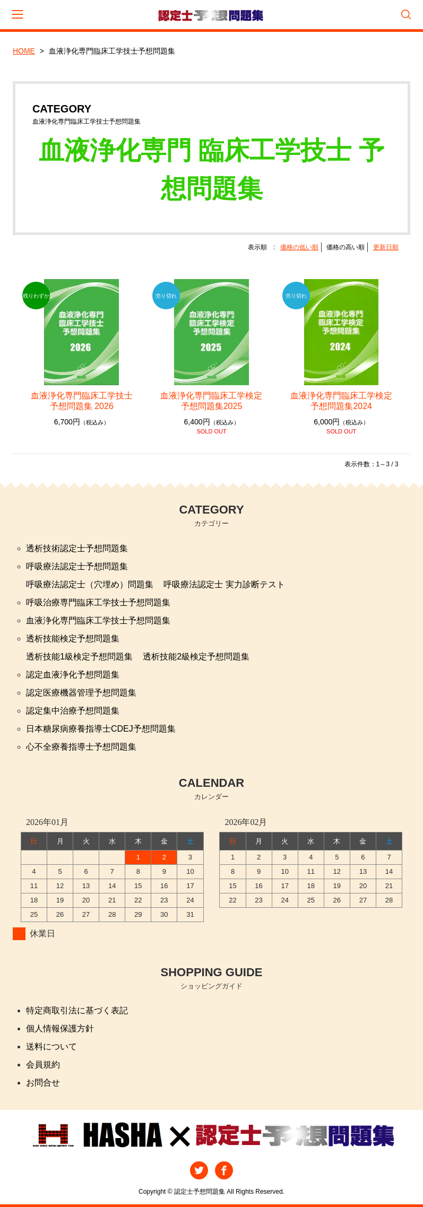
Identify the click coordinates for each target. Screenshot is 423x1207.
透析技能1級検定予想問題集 (79, 656)
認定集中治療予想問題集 (72, 710)
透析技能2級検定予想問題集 (196, 656)
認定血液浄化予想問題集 (72, 674)
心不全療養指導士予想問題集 (81, 746)
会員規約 (43, 1064)
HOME (24, 51)
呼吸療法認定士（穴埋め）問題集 (89, 584)
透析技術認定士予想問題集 (77, 548)
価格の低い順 (299, 247)
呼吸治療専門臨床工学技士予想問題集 (98, 602)
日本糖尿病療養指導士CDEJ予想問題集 (101, 728)
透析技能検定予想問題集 (72, 638)
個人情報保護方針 (60, 1028)
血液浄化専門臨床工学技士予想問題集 (98, 620)
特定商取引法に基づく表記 (77, 1010)
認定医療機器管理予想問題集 (81, 692)
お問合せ (43, 1082)
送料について (51, 1046)
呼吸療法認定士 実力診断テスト (223, 584)
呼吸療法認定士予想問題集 (77, 566)
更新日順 (386, 247)
